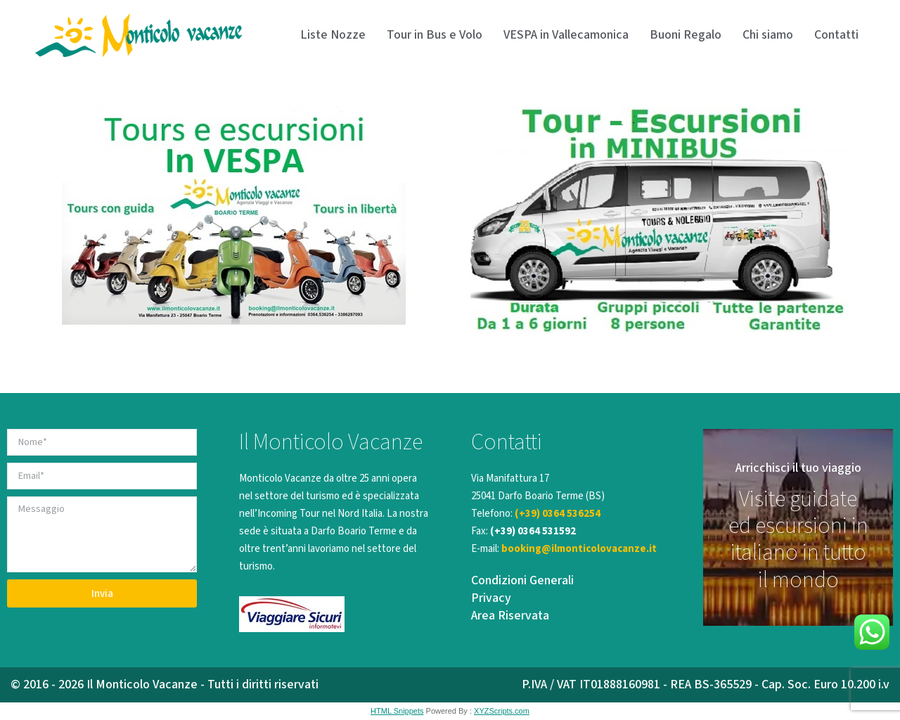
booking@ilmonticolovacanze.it (579, 548)
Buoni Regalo (685, 35)
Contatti (836, 35)
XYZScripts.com (501, 711)
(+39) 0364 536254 (557, 513)
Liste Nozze (333, 35)
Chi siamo (767, 35)
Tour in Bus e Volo (434, 35)
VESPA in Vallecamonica (566, 35)
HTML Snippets (397, 711)
